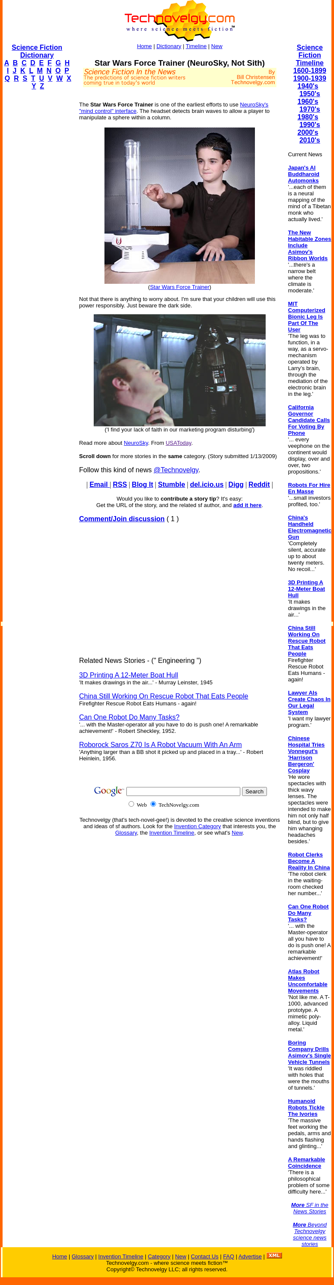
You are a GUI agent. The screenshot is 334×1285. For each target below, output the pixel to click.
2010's (309, 140)
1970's (309, 109)
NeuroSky (136, 443)
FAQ (228, 1256)
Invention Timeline (171, 832)
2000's (307, 132)
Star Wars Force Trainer (179, 287)
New (216, 46)
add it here (247, 505)
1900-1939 (309, 78)
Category (159, 1256)
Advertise (250, 1256)
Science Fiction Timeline (310, 55)
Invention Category (197, 826)
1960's (307, 101)
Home (144, 46)
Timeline (196, 46)
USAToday (178, 443)
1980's (307, 117)
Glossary (126, 832)
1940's (307, 86)
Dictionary (168, 46)
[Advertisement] (37, 226)
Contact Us (204, 1256)
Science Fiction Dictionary (37, 51)
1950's (309, 93)
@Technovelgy (175, 470)
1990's (309, 124)
